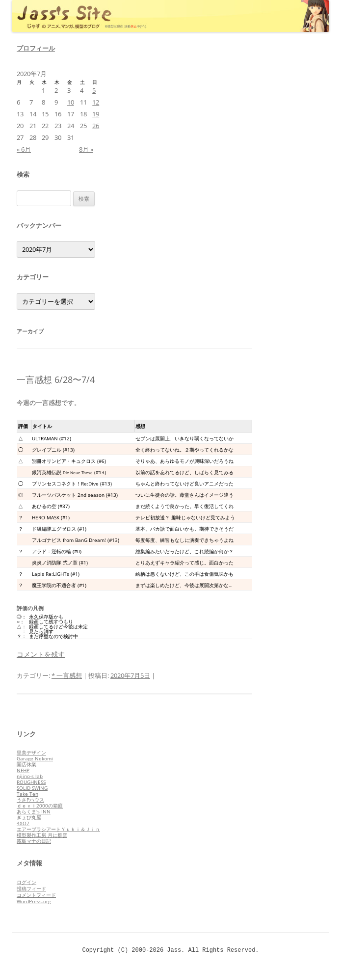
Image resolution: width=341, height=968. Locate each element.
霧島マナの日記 (34, 840)
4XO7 (23, 823)
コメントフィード (36, 894)
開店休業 (26, 764)
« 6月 (24, 149)
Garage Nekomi (35, 758)
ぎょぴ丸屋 (29, 817)
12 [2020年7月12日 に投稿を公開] (95, 102)
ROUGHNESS (31, 782)
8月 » (86, 149)
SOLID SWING (32, 787)
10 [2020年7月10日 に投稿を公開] (70, 102)
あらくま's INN (34, 811)
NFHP (23, 770)
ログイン (26, 882)
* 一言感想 (67, 675)
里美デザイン (31, 752)
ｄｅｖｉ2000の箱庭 (40, 805)
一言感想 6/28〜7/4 (56, 379)
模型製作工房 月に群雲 (42, 835)
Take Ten (27, 793)
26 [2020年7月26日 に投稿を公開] (95, 125)
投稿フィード (31, 888)
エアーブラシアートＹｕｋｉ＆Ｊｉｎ (58, 829)
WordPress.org (34, 901)
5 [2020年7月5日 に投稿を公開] (94, 90)
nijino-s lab (30, 776)
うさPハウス (30, 799)
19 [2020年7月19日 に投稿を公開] (95, 113)
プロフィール (36, 48)
